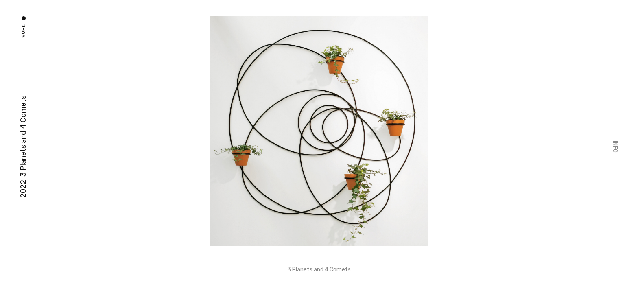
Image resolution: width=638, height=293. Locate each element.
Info (615, 147)
